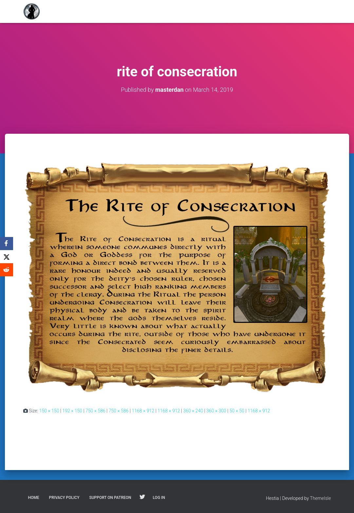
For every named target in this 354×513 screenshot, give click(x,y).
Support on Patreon (110, 497)
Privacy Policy (64, 497)
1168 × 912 (143, 410)
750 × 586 (95, 410)
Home (33, 497)
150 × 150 (49, 410)
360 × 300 (216, 410)
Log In (159, 497)
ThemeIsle (320, 498)
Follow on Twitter (142, 497)
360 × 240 (193, 410)
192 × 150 (72, 410)
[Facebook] (6, 243)
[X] (6, 256)
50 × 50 (237, 410)
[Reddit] (6, 269)
